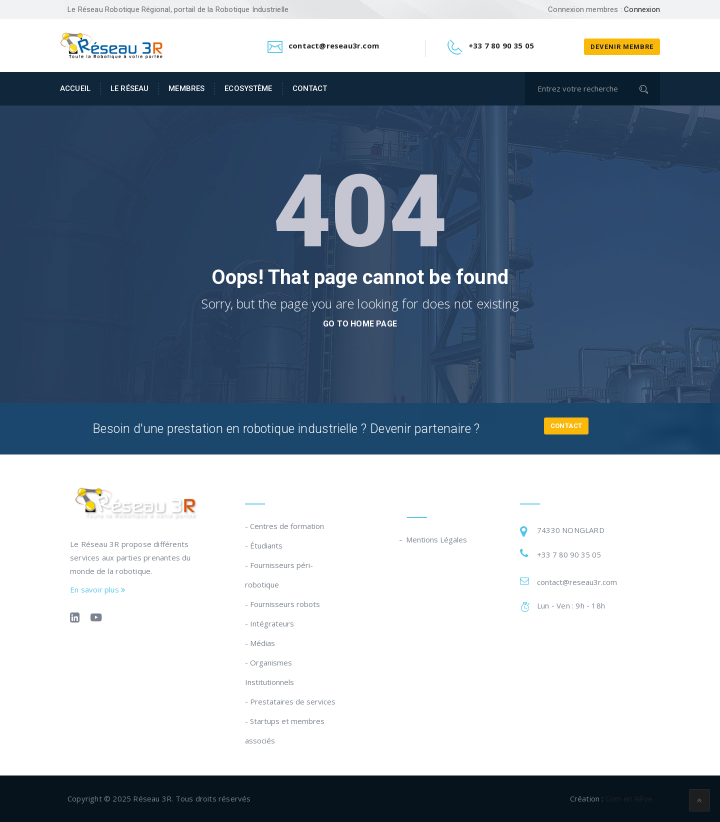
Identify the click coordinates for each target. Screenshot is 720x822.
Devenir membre (622, 46)
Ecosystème (248, 88)
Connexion (642, 9)
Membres (186, 88)
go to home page (360, 323)
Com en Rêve (629, 799)
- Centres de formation (284, 526)
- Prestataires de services (290, 701)
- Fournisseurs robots (282, 604)
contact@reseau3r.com (577, 582)
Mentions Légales (437, 539)
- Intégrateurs (269, 623)
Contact (310, 88)
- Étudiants (263, 545)
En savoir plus (98, 589)
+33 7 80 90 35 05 (569, 555)
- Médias (260, 643)
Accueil (75, 88)
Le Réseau (129, 88)
